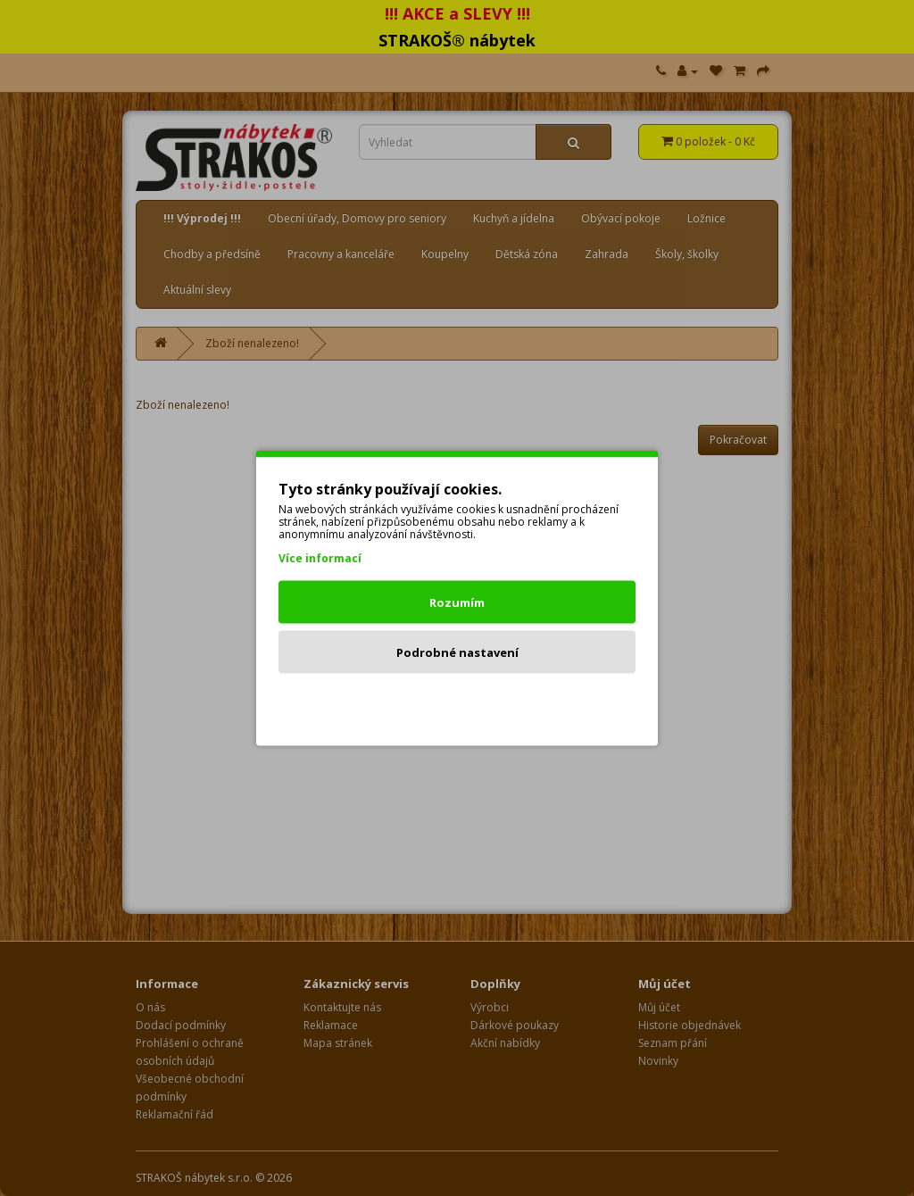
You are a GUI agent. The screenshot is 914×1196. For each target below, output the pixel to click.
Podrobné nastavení (457, 652)
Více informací (319, 558)
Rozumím (457, 602)
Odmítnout (457, 702)
